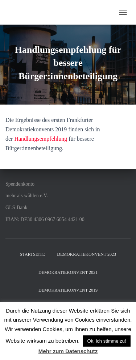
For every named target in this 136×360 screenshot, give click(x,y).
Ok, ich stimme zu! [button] (106, 341)
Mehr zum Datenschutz (68, 351)
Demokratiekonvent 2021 (68, 272)
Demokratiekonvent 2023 (86, 254)
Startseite (32, 254)
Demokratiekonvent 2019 (68, 290)
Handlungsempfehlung (40, 139)
